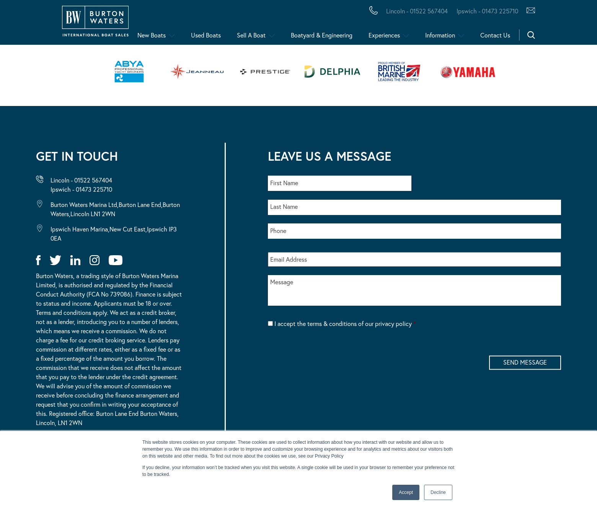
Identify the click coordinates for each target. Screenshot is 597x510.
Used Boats (206, 35)
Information (440, 35)
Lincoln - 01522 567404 (81, 180)
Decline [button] (438, 492)
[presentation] (326, 355)
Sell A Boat (251, 35)
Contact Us (495, 35)
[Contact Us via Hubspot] (528, 11)
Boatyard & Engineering (321, 35)
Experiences (384, 35)
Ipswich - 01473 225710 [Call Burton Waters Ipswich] (487, 11)
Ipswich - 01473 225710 (81, 189)
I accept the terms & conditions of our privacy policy (345, 323)
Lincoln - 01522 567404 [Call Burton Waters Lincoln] (417, 11)
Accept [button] (406, 492)
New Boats (151, 35)
